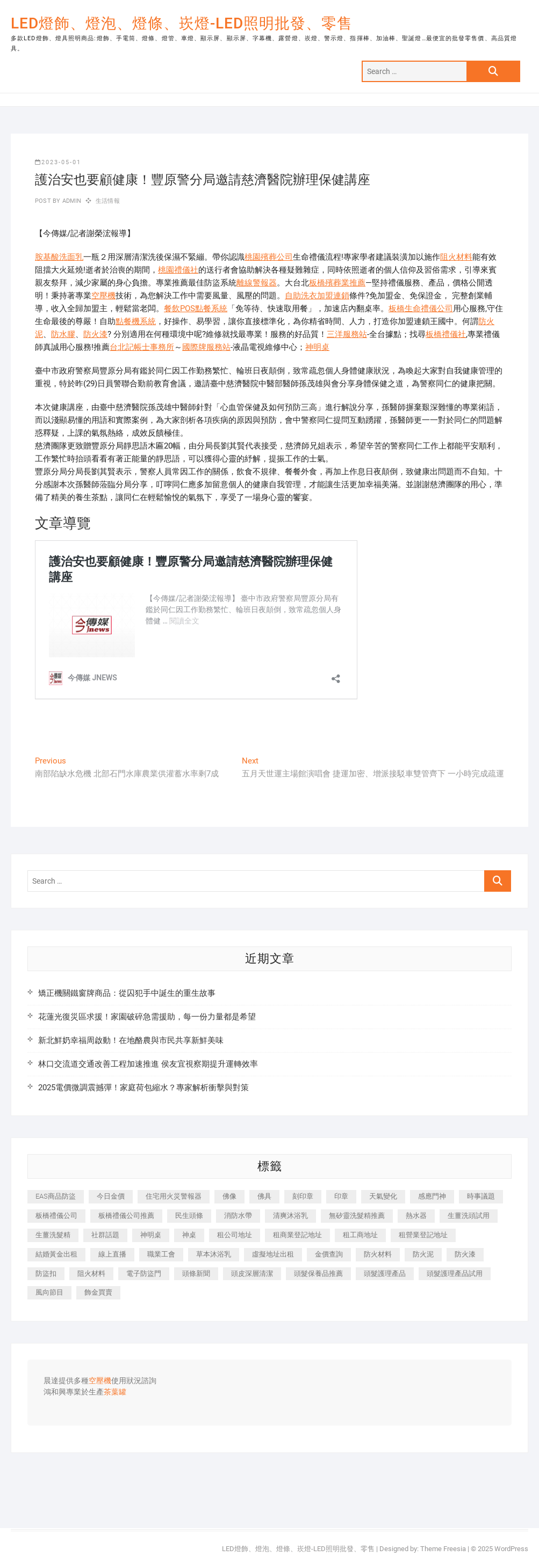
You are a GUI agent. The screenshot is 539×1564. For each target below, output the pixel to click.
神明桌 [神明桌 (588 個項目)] (150, 1235)
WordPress (511, 1549)
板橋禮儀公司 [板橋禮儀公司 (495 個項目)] (56, 1215)
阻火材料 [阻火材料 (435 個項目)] (91, 1273)
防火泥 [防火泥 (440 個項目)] (423, 1254)
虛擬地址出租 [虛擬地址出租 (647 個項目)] (273, 1254)
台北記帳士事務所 (142, 347)
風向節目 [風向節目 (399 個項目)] (49, 1292)
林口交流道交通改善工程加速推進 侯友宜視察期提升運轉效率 (148, 1064)
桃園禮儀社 (178, 270)
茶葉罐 (115, 1392)
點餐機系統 (136, 321)
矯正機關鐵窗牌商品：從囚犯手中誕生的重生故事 (126, 993)
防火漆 (95, 334)
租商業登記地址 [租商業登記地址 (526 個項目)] (297, 1235)
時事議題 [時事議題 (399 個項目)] (481, 1196)
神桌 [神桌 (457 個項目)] (189, 1235)
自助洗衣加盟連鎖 (317, 295)
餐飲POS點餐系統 (195, 308)
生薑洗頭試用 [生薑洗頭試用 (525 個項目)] (469, 1215)
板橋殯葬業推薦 (337, 283)
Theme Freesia (443, 1549)
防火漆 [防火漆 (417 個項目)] (465, 1254)
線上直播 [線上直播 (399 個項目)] (112, 1254)
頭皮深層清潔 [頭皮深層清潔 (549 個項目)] (252, 1273)
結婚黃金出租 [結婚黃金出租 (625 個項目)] (56, 1254)
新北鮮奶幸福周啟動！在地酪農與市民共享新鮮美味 (131, 1040)
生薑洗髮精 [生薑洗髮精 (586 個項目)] (52, 1235)
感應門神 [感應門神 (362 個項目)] (432, 1196)
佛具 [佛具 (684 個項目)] (264, 1196)
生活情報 (108, 200)
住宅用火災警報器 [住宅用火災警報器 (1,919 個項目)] (174, 1196)
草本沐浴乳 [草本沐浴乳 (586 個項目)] (213, 1254)
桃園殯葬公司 (269, 257)
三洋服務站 (347, 334)
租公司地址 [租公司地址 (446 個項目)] (234, 1235)
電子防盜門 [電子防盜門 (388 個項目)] (143, 1273)
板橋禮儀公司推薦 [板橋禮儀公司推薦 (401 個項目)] (126, 1215)
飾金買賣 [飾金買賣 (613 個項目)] (98, 1292)
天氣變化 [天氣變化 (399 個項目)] (383, 1196)
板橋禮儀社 (446, 334)
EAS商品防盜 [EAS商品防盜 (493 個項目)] (55, 1196)
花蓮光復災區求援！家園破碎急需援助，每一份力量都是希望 (147, 1017)
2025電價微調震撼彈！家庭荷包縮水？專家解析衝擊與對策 (143, 1087)
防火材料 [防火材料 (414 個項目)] (378, 1254)
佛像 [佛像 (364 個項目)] (229, 1196)
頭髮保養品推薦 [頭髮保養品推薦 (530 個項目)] (318, 1273)
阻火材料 (456, 257)
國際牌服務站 (206, 347)
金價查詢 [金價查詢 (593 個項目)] (329, 1254)
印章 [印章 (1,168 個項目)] (341, 1196)
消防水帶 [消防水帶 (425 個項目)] (238, 1215)
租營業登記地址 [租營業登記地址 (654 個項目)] (423, 1235)
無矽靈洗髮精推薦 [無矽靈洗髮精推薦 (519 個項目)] (357, 1215)
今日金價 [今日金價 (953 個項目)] (111, 1196)
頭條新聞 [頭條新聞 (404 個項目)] (196, 1273)
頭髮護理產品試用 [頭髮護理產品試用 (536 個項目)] (455, 1273)
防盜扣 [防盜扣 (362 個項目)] (45, 1273)
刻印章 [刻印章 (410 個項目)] (302, 1196)
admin (70, 200)
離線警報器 (256, 283)
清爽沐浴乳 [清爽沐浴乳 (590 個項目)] (290, 1215)
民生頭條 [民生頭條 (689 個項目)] (189, 1215)
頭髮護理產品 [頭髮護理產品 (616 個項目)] (385, 1273)
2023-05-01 (58, 162)
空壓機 (103, 295)
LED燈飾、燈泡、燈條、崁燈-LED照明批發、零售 (182, 23)
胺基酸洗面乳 (59, 257)
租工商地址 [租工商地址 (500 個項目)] (360, 1235)
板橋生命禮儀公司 (421, 308)
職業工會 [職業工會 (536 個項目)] (161, 1254)
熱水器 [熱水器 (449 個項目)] (416, 1215)
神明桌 (317, 347)
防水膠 (63, 334)
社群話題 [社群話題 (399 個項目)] (105, 1235)
